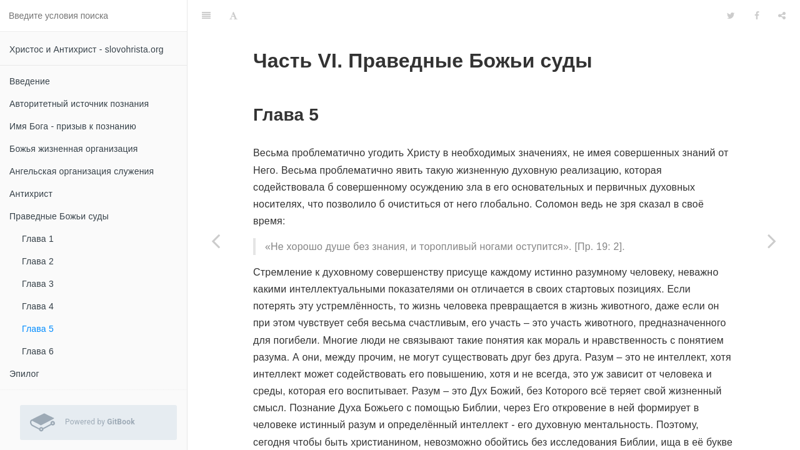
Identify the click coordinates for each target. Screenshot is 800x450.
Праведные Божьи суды (59, 216)
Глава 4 (38, 306)
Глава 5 (38, 329)
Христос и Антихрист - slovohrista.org (86, 49)
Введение (29, 81)
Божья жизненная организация (73, 149)
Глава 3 (38, 284)
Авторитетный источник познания (79, 104)
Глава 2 (38, 261)
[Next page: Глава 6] (772, 240)
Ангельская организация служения (81, 171)
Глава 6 (38, 351)
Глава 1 (38, 239)
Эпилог (24, 374)
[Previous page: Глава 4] (216, 240)
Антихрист (30, 194)
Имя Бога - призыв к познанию (72, 126)
